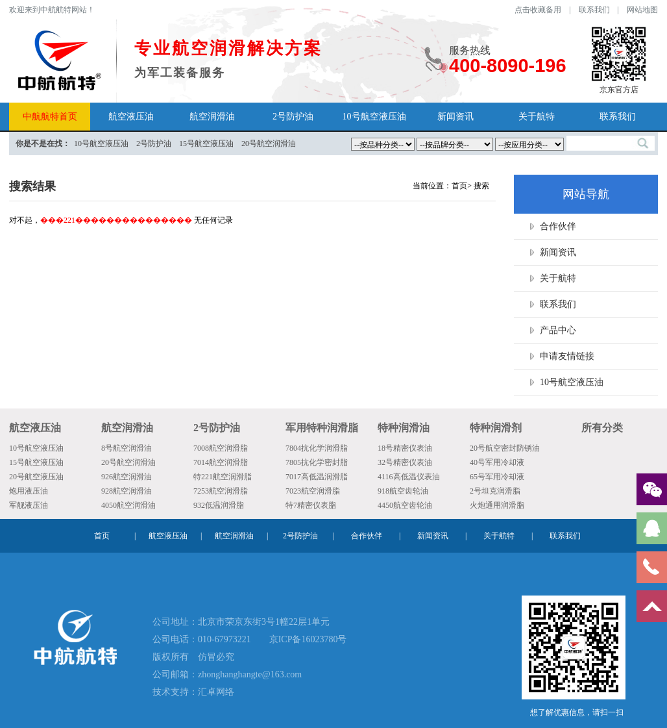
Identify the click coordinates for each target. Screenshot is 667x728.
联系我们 (594, 9)
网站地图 (642, 9)
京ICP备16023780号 (308, 639)
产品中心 (558, 330)
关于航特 (536, 116)
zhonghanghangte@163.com (250, 674)
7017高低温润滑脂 (316, 476)
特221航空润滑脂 (222, 476)
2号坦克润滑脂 (495, 491)
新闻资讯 (455, 116)
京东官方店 (619, 59)
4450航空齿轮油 (405, 505)
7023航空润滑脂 (312, 491)
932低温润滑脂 (218, 505)
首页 (459, 185)
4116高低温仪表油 (409, 476)
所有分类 (602, 427)
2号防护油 (293, 116)
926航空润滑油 (126, 476)
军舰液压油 (28, 505)
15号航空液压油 (36, 462)
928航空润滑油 (126, 491)
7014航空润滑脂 (220, 462)
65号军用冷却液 (497, 476)
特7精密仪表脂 (310, 505)
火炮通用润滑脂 (497, 505)
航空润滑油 (212, 116)
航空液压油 (131, 116)
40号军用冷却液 (497, 462)
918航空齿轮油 (403, 491)
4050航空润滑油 (128, 505)
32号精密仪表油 (405, 462)
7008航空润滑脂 (220, 448)
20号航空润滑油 (128, 462)
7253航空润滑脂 (220, 491)
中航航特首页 (50, 116)
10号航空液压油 (374, 116)
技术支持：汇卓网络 (193, 692)
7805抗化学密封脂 (316, 462)
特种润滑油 (404, 427)
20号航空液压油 (36, 476)
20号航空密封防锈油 (505, 448)
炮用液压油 (28, 491)
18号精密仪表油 (405, 448)
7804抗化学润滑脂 (316, 448)
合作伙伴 (558, 226)
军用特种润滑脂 (321, 427)
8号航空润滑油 (126, 448)
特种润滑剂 (496, 427)
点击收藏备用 (538, 9)
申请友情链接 (567, 356)
